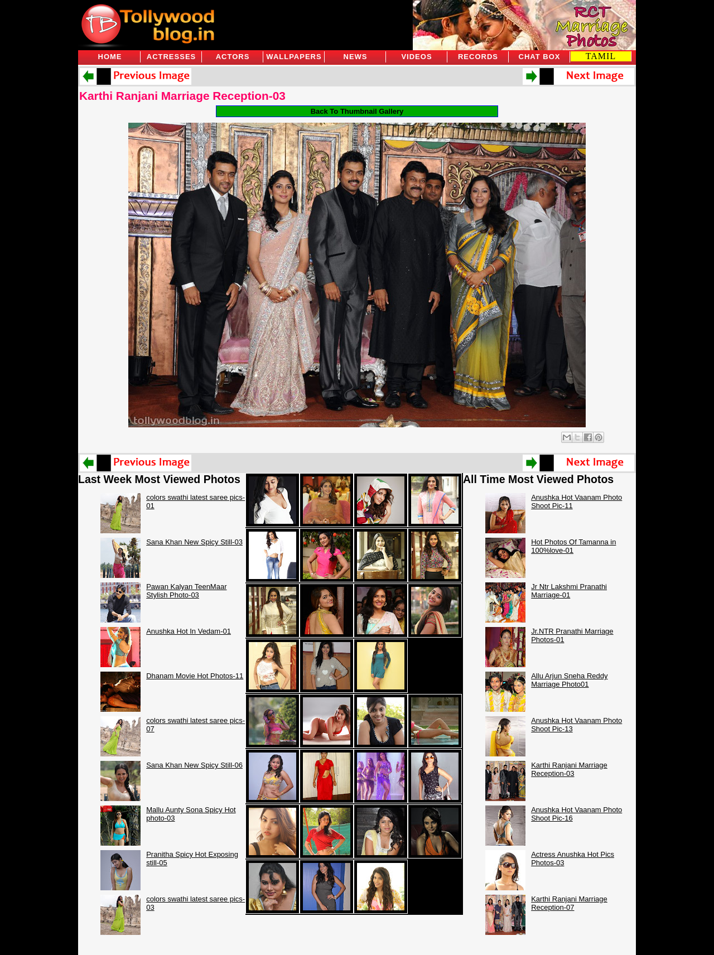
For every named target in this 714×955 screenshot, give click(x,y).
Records (478, 56)
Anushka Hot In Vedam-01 (188, 631)
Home (110, 56)
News (356, 56)
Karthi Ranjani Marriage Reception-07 (569, 903)
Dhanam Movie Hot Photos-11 (194, 676)
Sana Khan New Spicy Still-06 (194, 765)
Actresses (171, 56)
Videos (416, 56)
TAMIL (601, 56)
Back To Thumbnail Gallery (357, 111)
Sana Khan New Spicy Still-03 (194, 542)
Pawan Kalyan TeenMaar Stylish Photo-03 (186, 590)
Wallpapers (293, 56)
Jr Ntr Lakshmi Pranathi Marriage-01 (569, 590)
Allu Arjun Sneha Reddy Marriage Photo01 (569, 680)
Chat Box (540, 56)
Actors (233, 56)
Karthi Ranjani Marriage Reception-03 (182, 95)
